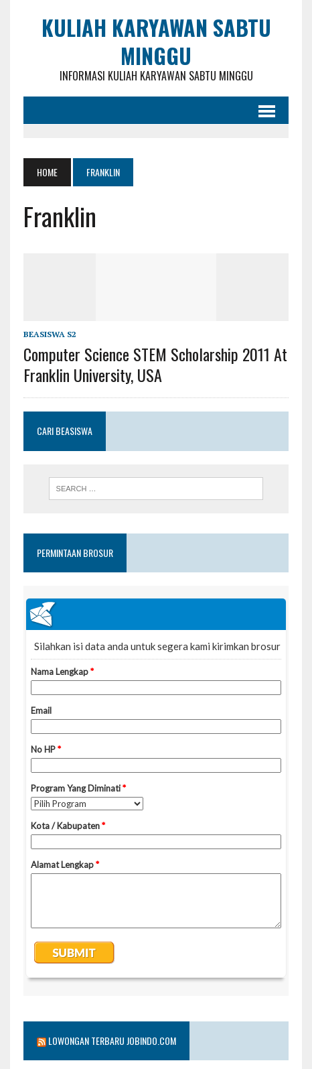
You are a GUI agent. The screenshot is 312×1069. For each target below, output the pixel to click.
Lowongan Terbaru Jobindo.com (112, 1040)
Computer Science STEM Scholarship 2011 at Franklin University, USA (155, 364)
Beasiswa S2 (49, 334)
